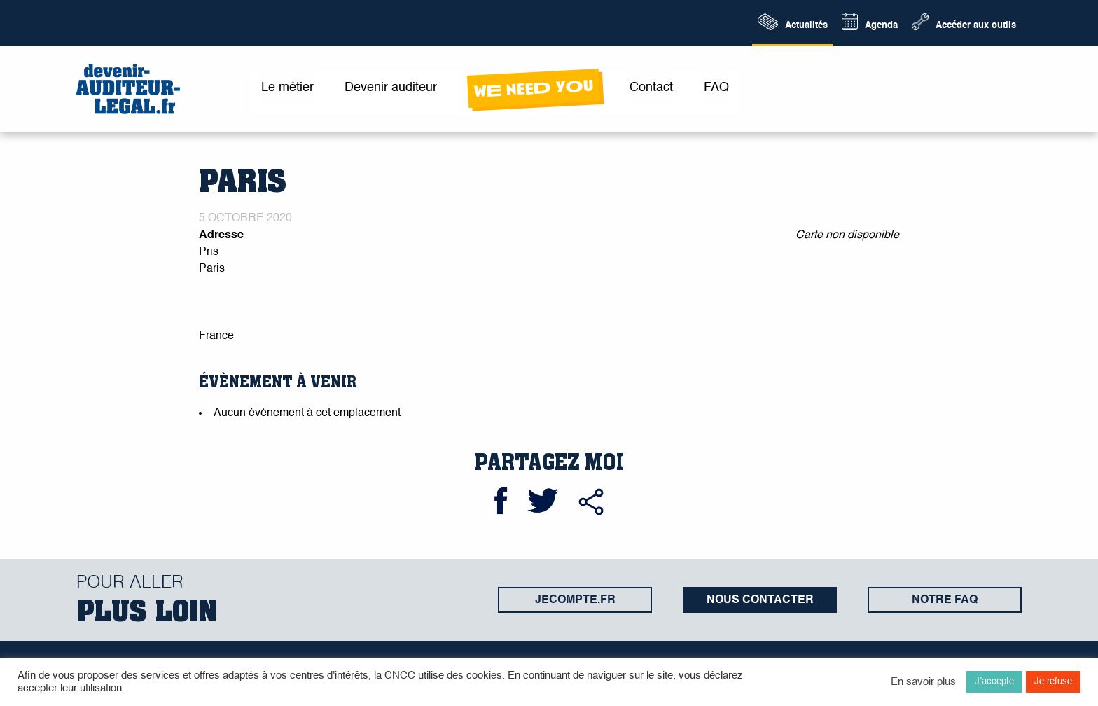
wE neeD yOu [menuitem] (533, 88)
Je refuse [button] (1053, 681)
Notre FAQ (945, 600)
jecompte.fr (575, 600)
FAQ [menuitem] (716, 87)
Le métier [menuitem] (287, 87)
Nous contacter (760, 600)
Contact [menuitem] (651, 87)
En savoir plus (923, 682)
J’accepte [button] (994, 681)
